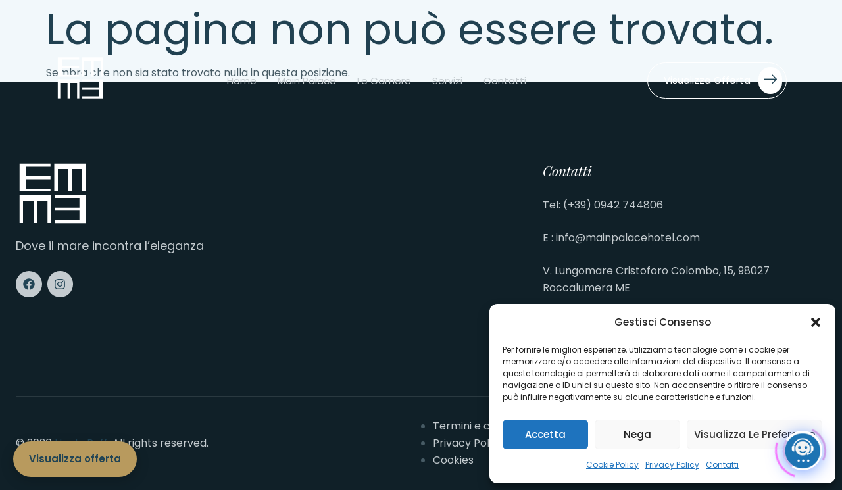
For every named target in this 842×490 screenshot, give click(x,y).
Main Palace (307, 80)
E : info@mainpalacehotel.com (621, 237)
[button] (815, 322)
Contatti (722, 464)
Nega (637, 434)
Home (242, 80)
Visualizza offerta (723, 80)
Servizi (447, 80)
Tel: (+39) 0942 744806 (603, 204)
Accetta (545, 434)
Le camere (384, 80)
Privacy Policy (672, 464)
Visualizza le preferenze (754, 434)
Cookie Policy (612, 464)
